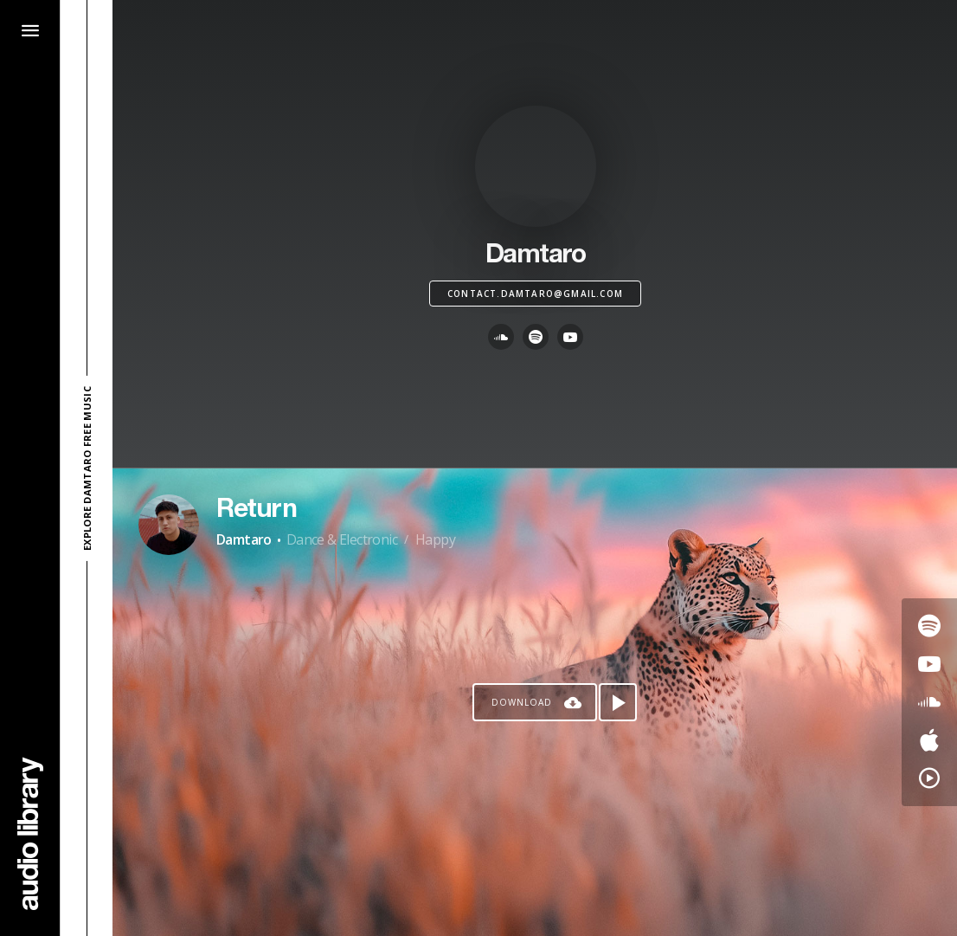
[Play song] (618, 702)
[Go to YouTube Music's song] (929, 778)
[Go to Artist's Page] (168, 524)
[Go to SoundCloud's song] (929, 702)
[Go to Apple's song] (929, 740)
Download (521, 702)
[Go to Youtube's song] (929, 664)
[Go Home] (30, 833)
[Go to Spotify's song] (929, 626)
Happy (435, 539)
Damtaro (244, 539)
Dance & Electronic (341, 539)
